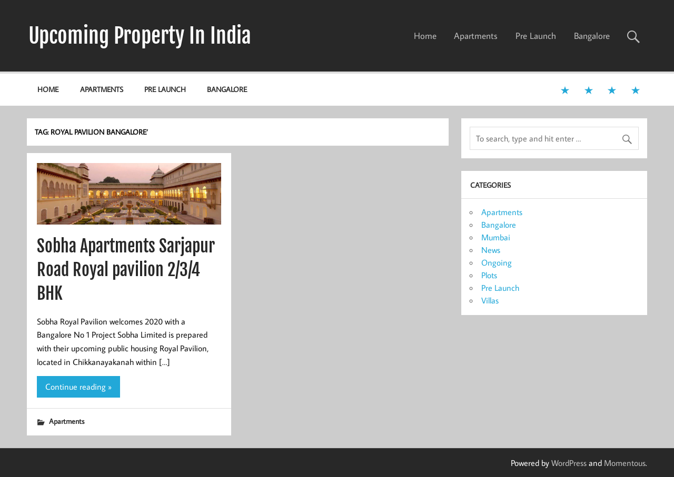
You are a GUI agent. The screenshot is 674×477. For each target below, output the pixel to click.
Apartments (476, 36)
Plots (489, 275)
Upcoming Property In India (139, 36)
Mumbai (495, 237)
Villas (490, 300)
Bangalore (592, 36)
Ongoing (496, 262)
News (490, 250)
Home (425, 36)
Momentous (625, 463)
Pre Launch (536, 36)
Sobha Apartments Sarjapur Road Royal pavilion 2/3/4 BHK (126, 270)
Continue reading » (78, 386)
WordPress (569, 463)
